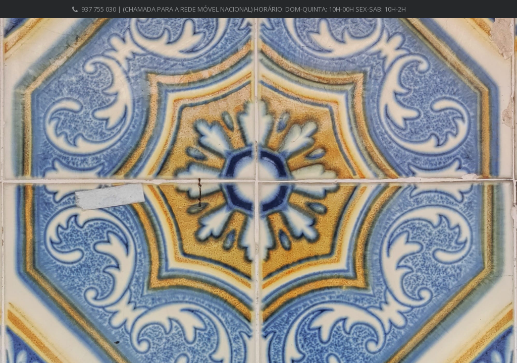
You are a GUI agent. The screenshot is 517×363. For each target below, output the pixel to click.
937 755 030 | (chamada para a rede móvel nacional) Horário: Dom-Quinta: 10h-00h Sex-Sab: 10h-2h (243, 9)
